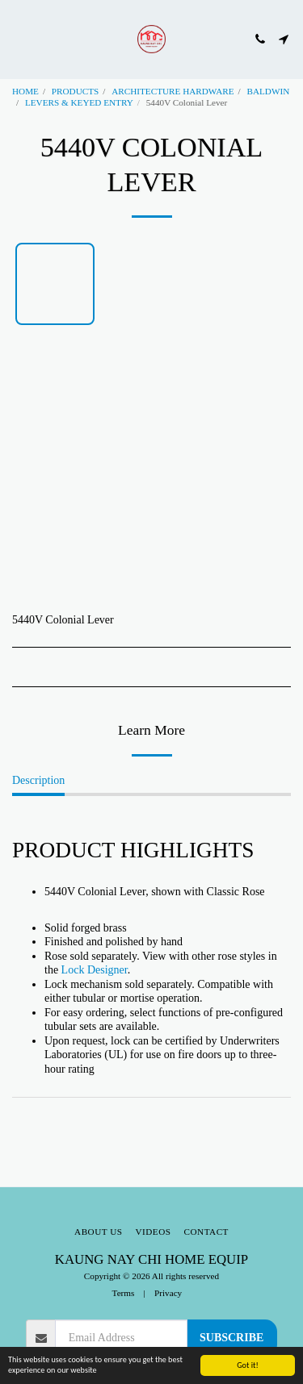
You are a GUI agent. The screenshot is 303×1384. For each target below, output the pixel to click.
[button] (18, 38)
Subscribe (231, 1338)
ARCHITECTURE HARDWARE (173, 91)
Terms (123, 1293)
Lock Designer (94, 970)
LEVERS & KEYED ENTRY (79, 102)
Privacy (168, 1293)
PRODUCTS (75, 91)
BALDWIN (267, 91)
